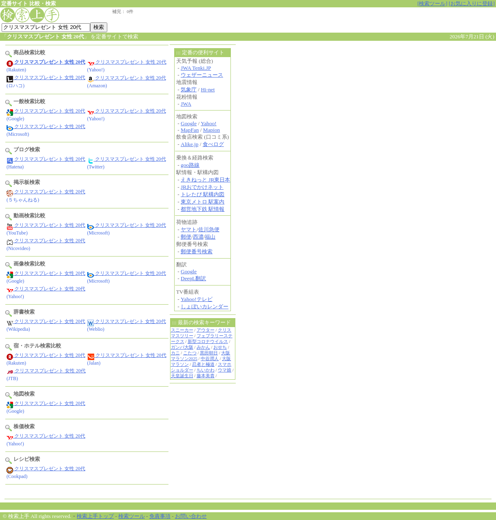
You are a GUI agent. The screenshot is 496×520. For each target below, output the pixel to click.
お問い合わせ (191, 516)
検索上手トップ (95, 516)
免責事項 (159, 516)
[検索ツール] (432, 3)
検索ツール (131, 516)
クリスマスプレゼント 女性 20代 (126, 62)
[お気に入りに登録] (472, 3)
